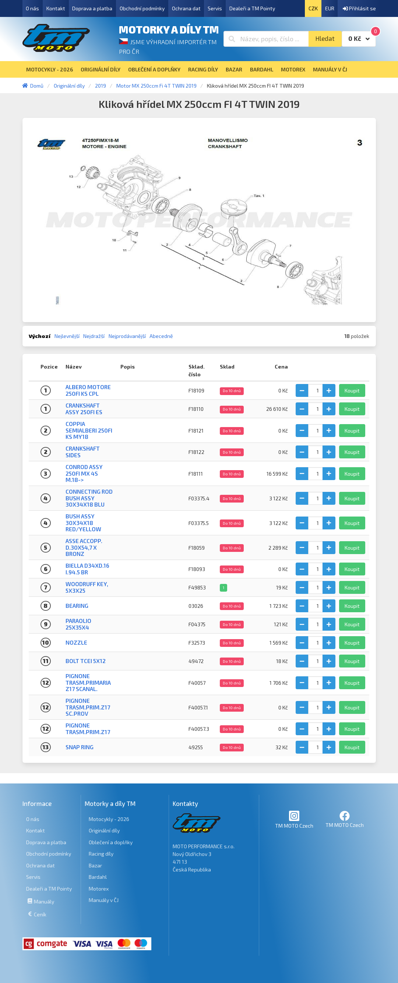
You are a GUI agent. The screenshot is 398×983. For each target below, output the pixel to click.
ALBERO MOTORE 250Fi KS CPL (88, 390)
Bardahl (98, 877)
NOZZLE (76, 642)
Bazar (95, 865)
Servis (215, 8)
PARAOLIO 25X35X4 (78, 623)
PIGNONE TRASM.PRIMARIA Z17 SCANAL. (88, 682)
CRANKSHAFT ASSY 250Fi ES (84, 408)
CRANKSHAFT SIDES (83, 451)
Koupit (352, 390)
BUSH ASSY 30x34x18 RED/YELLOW (83, 522)
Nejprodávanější (127, 336)
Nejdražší (94, 336)
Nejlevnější (67, 336)
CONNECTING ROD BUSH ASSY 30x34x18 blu (89, 498)
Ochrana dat (186, 8)
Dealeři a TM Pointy (252, 8)
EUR (329, 8)
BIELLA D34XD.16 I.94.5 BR (87, 568)
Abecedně (161, 336)
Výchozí (39, 336)
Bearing (77, 605)
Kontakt (55, 8)
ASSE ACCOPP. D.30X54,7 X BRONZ (84, 547)
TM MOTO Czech (294, 819)
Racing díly (101, 853)
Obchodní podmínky (142, 8)
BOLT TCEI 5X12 (86, 661)
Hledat (325, 38)
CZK (313, 8)
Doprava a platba (92, 8)
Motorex (99, 888)
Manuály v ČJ (104, 900)
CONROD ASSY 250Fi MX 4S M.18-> (84, 473)
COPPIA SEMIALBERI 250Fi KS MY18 (89, 430)
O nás (32, 8)
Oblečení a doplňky (111, 842)
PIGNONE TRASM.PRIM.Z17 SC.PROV (88, 707)
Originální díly (104, 830)
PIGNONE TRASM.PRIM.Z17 (88, 728)
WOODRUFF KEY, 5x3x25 (87, 587)
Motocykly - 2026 (109, 819)
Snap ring (80, 747)
